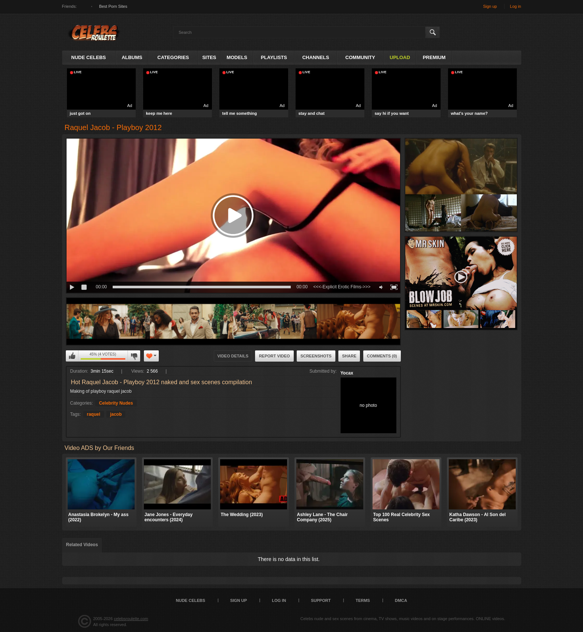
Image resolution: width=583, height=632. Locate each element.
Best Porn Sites (113, 6)
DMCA (401, 600)
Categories (173, 57)
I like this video (72, 356)
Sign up (490, 6)
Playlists (274, 57)
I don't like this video (134, 356)
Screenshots (316, 356)
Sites (209, 57)
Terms (362, 600)
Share (349, 356)
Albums (132, 57)
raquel (93, 414)
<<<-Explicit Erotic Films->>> (341, 286)
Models (236, 57)
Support (321, 600)
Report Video (274, 356)
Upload (400, 57)
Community (360, 57)
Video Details (233, 356)
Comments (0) (382, 356)
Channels (315, 57)
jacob (116, 414)
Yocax (347, 373)
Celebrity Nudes (116, 403)
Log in (515, 6)
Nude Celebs (88, 57)
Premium (434, 57)
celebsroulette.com (131, 618)
